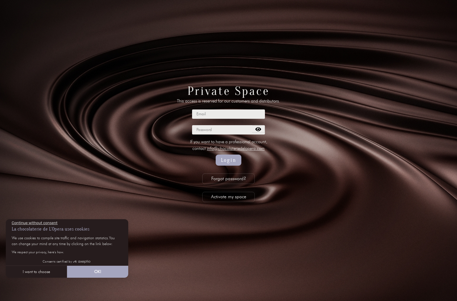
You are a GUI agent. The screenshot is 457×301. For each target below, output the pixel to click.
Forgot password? (228, 178)
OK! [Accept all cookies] (97, 271)
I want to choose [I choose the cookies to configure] (36, 271)
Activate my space (228, 196)
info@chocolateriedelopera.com (236, 148)
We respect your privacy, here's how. (38, 252)
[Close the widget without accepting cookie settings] (34, 223)
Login (228, 160)
